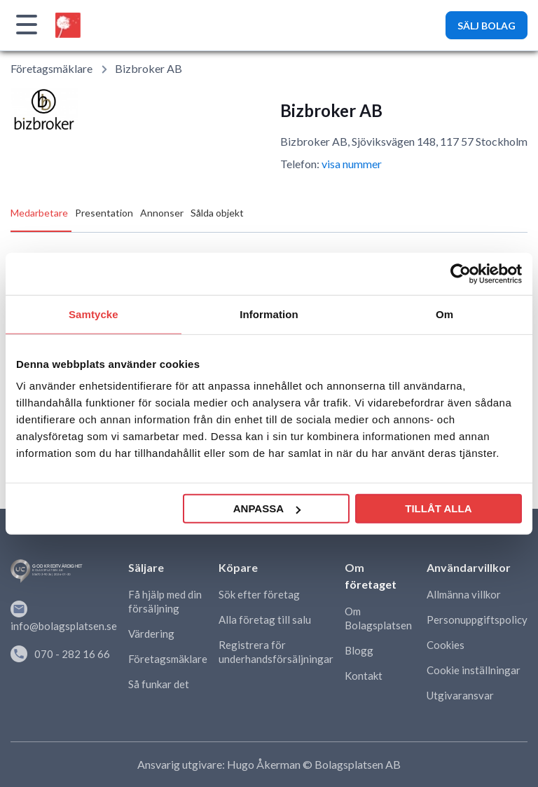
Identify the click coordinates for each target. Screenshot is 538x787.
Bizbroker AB (148, 68)
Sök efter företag (259, 594)
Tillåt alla (438, 508)
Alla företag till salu (265, 619)
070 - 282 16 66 (60, 653)
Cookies (445, 644)
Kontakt (363, 675)
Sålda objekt (217, 213)
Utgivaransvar (460, 695)
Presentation (104, 213)
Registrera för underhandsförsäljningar (276, 651)
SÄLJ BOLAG (486, 26)
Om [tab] (444, 314)
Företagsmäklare (51, 68)
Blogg (359, 650)
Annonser (162, 213)
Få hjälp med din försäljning (165, 601)
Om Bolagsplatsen (378, 618)
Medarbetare (39, 213)
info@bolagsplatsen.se (64, 616)
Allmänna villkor (464, 594)
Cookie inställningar (473, 670)
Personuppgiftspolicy (477, 619)
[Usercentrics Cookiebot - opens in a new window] (460, 273)
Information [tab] (269, 314)
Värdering (151, 633)
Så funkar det (158, 684)
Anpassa (267, 508)
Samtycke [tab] (93, 314)
